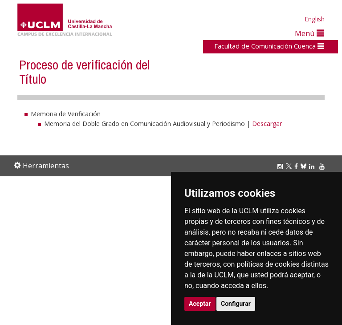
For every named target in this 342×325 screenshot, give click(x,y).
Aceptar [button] (200, 303)
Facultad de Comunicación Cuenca (269, 45)
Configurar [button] (236, 303)
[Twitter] (290, 166)
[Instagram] (281, 166)
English (315, 19)
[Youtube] (323, 166)
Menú (309, 33)
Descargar (267, 123)
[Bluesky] (305, 166)
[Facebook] (297, 166)
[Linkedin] (311, 166)
